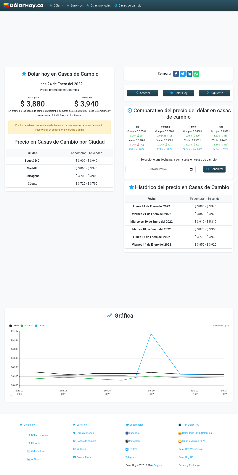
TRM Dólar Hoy (188, 424)
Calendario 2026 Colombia (195, 432)
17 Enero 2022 (164, 149)
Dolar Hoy (27, 424)
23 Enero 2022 (136, 149)
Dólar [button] (55, 5)
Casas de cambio (84, 440)
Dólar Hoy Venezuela (190, 448)
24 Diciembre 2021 (192, 149)
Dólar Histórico (37, 435)
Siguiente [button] (214, 93)
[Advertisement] (119, 39)
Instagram (133, 440)
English (158, 465)
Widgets (79, 448)
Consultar (214, 169)
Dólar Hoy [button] (178, 93)
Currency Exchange (189, 465)
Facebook (133, 432)
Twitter (131, 448)
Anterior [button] (142, 93)
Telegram (131, 457)
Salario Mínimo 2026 (191, 440)
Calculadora (35, 451)
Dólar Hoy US (185, 457)
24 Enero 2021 (220, 149)
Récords (33, 443)
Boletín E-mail (82, 457)
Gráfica (33, 459)
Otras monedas (98, 5)
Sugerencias (135, 424)
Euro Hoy (74, 5)
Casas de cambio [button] (127, 5)
